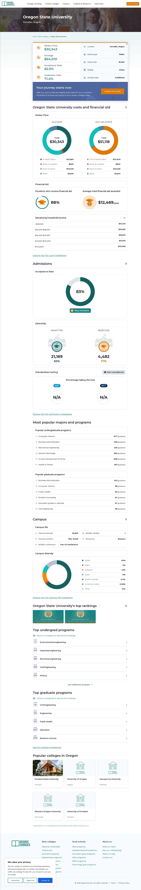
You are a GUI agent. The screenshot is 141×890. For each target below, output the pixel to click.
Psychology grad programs (84, 865)
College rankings (34, 4)
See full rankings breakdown (47, 747)
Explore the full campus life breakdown (53, 597)
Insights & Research (82, 4)
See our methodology (112, 850)
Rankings (6, 70)
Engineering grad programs (84, 850)
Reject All (30, 880)
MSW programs (79, 861)
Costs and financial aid (12, 52)
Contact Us (107, 857)
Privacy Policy (124, 883)
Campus (6, 66)
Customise (15, 880)
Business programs (50, 854)
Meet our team (109, 847)
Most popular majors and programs (13, 61)
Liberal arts (47, 850)
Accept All (45, 880)
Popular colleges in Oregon (13, 74)
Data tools (99, 4)
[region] (30, 871)
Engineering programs (52, 857)
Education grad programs (83, 854)
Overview (6, 48)
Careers (66, 4)
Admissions (7, 56)
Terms (113, 883)
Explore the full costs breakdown (49, 255)
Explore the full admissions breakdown (52, 414)
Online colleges (52, 4)
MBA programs (79, 847)
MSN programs (79, 857)
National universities (51, 847)
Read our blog (109, 854)
